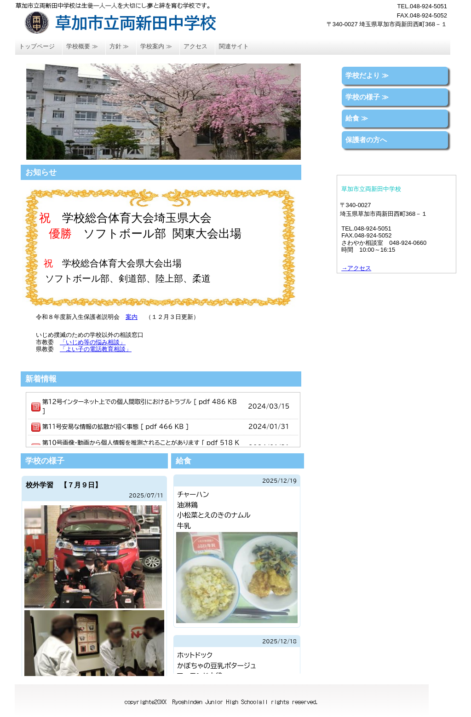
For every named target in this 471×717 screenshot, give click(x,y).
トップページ (37, 46)
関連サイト (234, 46)
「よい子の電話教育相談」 (96, 349)
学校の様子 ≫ (367, 97)
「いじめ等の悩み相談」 (93, 342)
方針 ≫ (119, 46)
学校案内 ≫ (156, 46)
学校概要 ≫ (82, 46)
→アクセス (356, 268)
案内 (132, 316)
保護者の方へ (366, 140)
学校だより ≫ (367, 75)
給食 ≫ (356, 118)
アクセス (195, 46)
